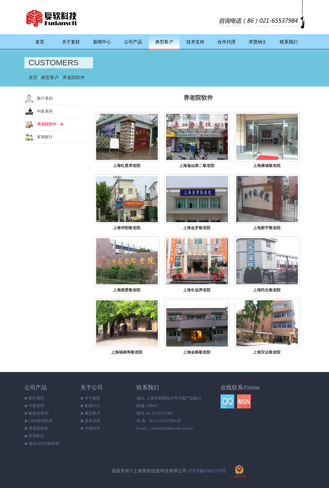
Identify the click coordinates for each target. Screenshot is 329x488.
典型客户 (50, 77)
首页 (39, 41)
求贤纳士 (258, 41)
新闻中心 (102, 41)
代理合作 (92, 428)
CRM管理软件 (41, 421)
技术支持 (195, 41)
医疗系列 (45, 98)
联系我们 (289, 41)
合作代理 (226, 41)
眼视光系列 (38, 413)
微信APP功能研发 (44, 443)
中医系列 (45, 111)
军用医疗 (45, 137)
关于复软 (71, 41)
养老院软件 (73, 77)
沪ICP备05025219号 (207, 470)
